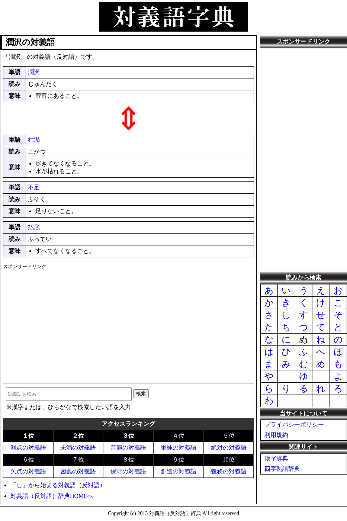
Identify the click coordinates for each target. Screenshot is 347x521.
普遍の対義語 (128, 447)
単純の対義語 (178, 447)
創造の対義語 (178, 471)
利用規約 (276, 435)
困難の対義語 (78, 471)
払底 (34, 227)
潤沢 (34, 72)
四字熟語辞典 (282, 469)
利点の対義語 (28, 447)
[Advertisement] (128, 324)
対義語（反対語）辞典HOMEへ (51, 496)
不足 (34, 187)
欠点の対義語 (28, 471)
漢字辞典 (276, 458)
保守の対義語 (128, 471)
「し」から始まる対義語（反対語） (58, 485)
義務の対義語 (229, 471)
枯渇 (34, 139)
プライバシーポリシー (294, 424)
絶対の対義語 (229, 447)
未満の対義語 (78, 447)
